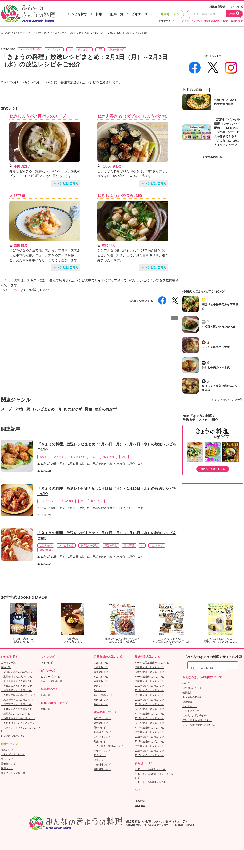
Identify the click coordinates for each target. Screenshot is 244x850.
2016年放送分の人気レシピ (149, 713)
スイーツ (59, 456)
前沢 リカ (108, 245)
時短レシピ (100, 741)
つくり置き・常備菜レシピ (108, 746)
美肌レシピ (7, 759)
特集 (99, 14)
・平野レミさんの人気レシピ (16, 709)
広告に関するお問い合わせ (197, 720)
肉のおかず (84, 49)
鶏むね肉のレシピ (103, 695)
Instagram (140, 805)
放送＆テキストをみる (213, 469)
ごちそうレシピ (102, 736)
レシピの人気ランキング (14, 735)
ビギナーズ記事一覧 (52, 681)
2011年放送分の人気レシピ (149, 690)
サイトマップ (189, 706)
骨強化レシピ (8, 763)
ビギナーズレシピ (50, 676)
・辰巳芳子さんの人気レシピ (16, 704)
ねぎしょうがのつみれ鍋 (119, 195)
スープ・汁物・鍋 (30, 49)
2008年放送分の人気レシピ (149, 676)
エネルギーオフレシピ (13, 754)
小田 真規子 (22, 166)
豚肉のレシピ (101, 704)
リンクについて (190, 711)
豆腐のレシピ (101, 681)
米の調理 (129, 545)
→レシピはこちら (66, 183)
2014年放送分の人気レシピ (149, 704)
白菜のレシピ (101, 662)
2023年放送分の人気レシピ (149, 746)
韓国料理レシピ (102, 769)
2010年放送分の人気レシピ (149, 685)
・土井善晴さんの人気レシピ (16, 676)
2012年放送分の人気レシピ (149, 695)
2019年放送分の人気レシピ (149, 727)
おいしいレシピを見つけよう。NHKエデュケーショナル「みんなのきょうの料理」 (28, 14)
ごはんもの (46, 545)
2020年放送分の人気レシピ (149, 732)
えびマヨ (17, 195)
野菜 (100, 49)
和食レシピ (100, 755)
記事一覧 (116, 14)
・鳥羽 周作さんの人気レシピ (17, 699)
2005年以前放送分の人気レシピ (152, 662)
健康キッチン (169, 14)
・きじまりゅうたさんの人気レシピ (20, 723)
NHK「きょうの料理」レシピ (150, 769)
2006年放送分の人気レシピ (149, 667)
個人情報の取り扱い (193, 697)
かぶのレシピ (101, 676)
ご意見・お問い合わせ (194, 715)
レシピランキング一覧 (229, 399)
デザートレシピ (102, 750)
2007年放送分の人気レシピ (149, 672)
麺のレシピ (100, 727)
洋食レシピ (100, 760)
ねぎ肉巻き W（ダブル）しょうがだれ (132, 116)
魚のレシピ (100, 690)
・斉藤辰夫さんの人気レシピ (16, 685)
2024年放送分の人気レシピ (149, 750)
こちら (15, 290)
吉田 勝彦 (20, 245)
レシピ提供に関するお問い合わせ (200, 725)
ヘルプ (186, 683)
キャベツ (196, 21)
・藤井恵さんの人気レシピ (15, 713)
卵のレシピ (100, 685)
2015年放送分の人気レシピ (149, 709)
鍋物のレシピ (101, 723)
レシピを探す (77, 14)
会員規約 (187, 692)
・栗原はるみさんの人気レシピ (18, 672)
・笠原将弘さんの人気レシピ (16, 690)
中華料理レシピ (102, 764)
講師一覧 (6, 667)
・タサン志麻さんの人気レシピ (18, 695)
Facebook (140, 800)
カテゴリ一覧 (8, 662)
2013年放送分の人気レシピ (149, 699)
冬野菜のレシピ (102, 718)
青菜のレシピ (101, 672)
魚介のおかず (116, 49)
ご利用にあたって (192, 687)
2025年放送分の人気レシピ (149, 755)
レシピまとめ (54, 49)
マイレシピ (236, 6)
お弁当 (185, 21)
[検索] (212, 668)
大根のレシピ (101, 667)
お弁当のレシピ (102, 732)
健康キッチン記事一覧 (13, 773)
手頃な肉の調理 (89, 545)
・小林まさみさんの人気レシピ (18, 718)
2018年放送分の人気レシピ (149, 723)
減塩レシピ (7, 749)
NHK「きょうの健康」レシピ (150, 782)
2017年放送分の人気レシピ (149, 718)
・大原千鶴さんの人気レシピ (16, 681)
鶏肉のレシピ (101, 699)
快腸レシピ (7, 768)
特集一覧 (45, 709)
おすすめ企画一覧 (212, 157)
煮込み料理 (67, 501)
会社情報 (187, 701)
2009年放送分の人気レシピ (149, 681)
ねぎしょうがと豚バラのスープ (37, 116)
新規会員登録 (217, 6)
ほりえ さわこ (112, 166)
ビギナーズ (139, 14)
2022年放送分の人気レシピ (149, 741)
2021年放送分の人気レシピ (149, 736)
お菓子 (43, 456)
